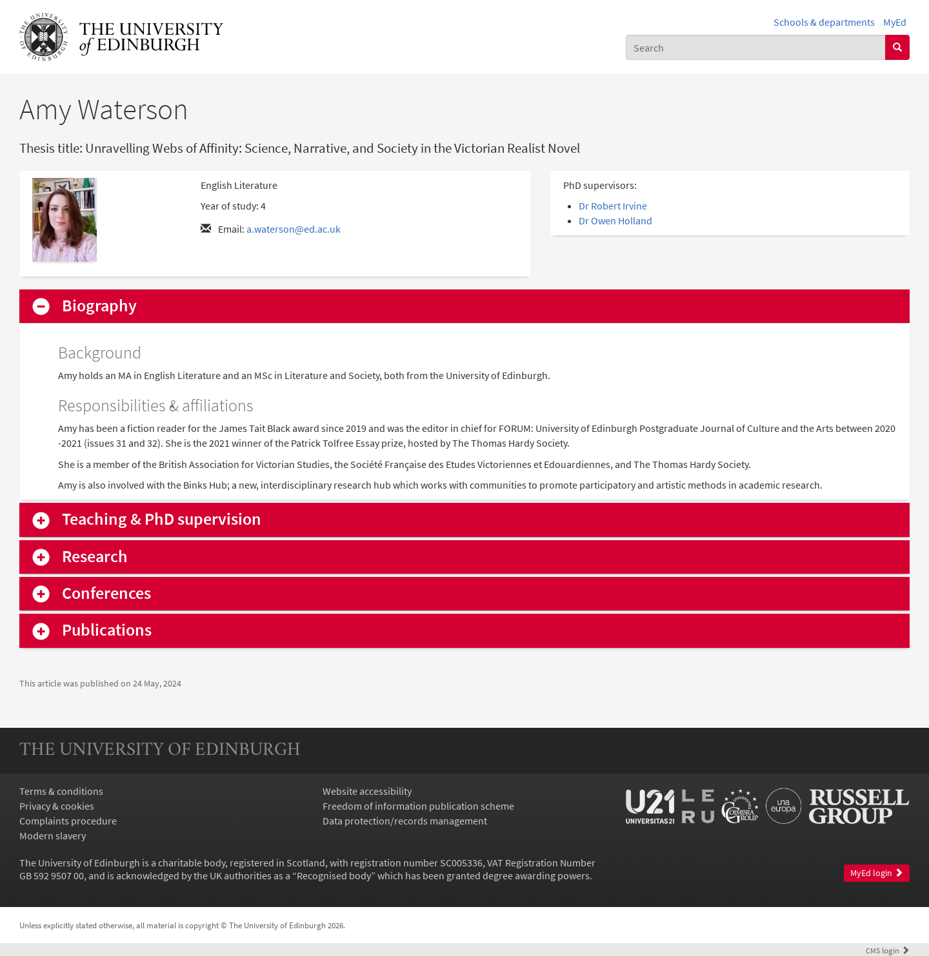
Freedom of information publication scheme (418, 805)
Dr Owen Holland (615, 220)
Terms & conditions (61, 791)
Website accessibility (367, 791)
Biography (99, 306)
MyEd (894, 21)
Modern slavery (52, 835)
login (888, 950)
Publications (107, 630)
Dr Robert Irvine (613, 205)
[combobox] (756, 47)
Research (95, 557)
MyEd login (876, 873)
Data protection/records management (405, 820)
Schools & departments (824, 21)
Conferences (106, 593)
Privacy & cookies (56, 805)
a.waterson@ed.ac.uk (293, 228)
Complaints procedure (68, 820)
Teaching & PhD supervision (161, 519)
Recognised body (334, 875)
